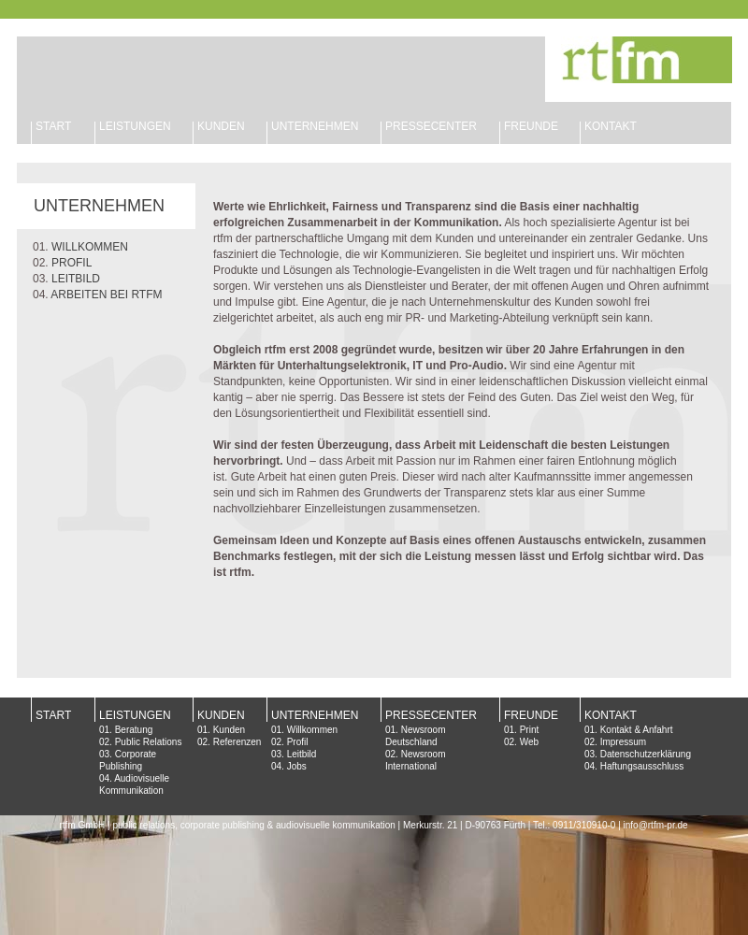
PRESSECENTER (431, 715)
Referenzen (237, 742)
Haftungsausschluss (642, 766)
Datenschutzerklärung (645, 754)
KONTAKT (610, 126)
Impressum (623, 742)
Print (529, 730)
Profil (298, 742)
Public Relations (148, 742)
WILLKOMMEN (89, 246)
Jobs (297, 766)
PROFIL (71, 262)
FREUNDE (531, 126)
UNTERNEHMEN (314, 126)
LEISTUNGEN (135, 126)
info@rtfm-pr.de (656, 825)
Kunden (229, 730)
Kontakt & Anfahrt (636, 730)
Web (529, 742)
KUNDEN (221, 126)
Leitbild (302, 754)
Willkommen (312, 730)
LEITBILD (75, 278)
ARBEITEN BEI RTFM (106, 294)
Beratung (134, 730)
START (53, 126)
